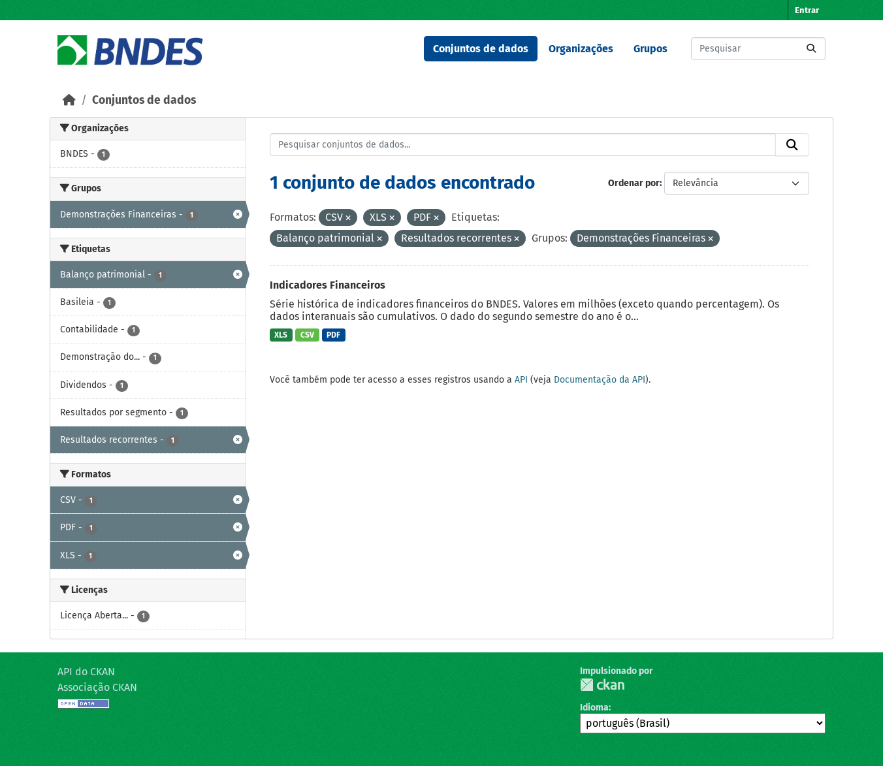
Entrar (807, 10)
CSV (307, 335)
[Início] (69, 100)
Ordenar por (634, 183)
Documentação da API (599, 379)
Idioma (594, 707)
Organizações (581, 48)
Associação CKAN (97, 687)
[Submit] (811, 48)
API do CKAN (86, 671)
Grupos (650, 48)
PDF (333, 335)
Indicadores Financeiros (327, 285)
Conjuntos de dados (480, 48)
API (521, 379)
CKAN (602, 685)
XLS (280, 335)
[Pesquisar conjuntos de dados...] (758, 48)
